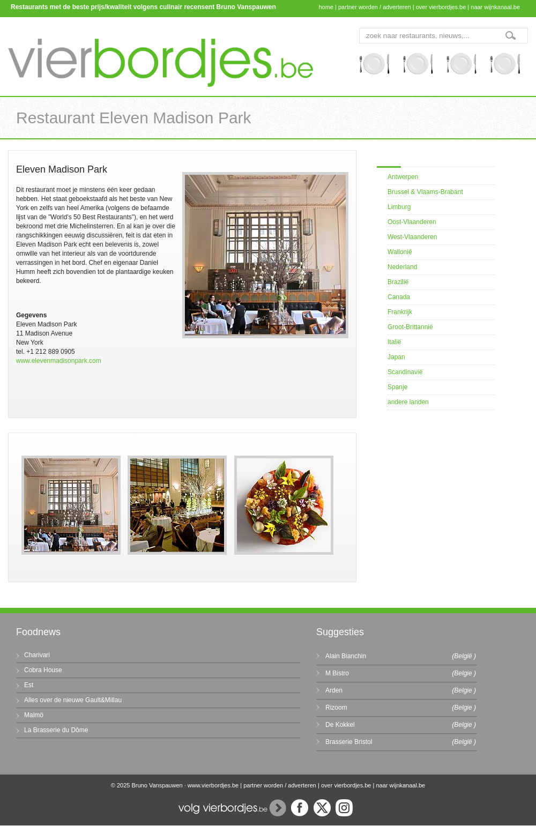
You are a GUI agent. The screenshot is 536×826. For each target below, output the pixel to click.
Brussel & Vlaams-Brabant (425, 192)
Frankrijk (400, 312)
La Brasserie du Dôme (56, 730)
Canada (399, 297)
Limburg (399, 207)
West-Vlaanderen (412, 237)
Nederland (402, 267)
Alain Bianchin (345, 656)
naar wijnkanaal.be (495, 7)
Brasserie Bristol (348, 742)
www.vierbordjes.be (213, 785)
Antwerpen (403, 177)
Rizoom (336, 707)
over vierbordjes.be (441, 7)
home (325, 7)
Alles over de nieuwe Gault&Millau (73, 700)
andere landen (408, 402)
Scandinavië (405, 372)
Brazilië (398, 282)
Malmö (33, 715)
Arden (334, 690)
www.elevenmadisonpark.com (58, 360)
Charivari (37, 655)
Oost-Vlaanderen (412, 222)
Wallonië (400, 252)
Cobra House (43, 670)
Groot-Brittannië (410, 327)
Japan (396, 357)
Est (28, 685)
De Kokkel (340, 724)
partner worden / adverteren (374, 7)
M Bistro (337, 673)
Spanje (397, 387)
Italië (394, 342)
